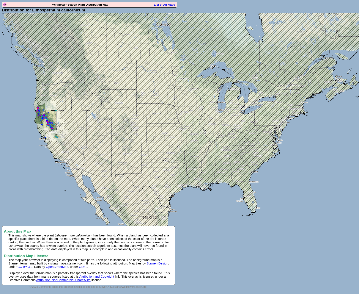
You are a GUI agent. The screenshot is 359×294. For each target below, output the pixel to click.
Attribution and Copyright (96, 276)
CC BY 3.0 (24, 267)
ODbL (83, 267)
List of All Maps (165, 4)
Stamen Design (157, 263)
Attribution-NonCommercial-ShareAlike (63, 280)
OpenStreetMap (57, 267)
